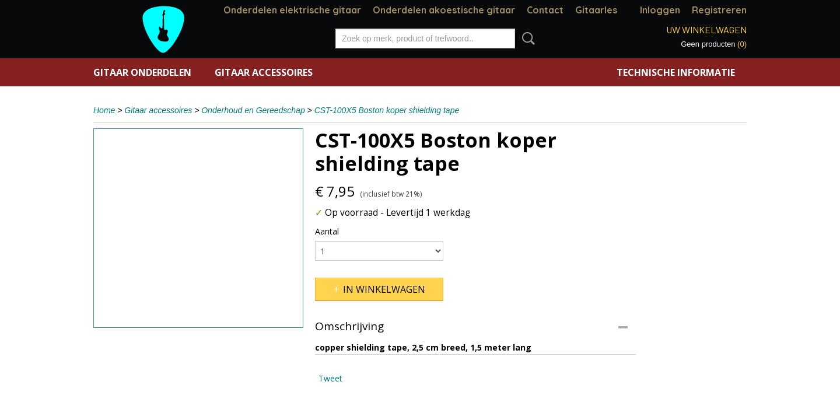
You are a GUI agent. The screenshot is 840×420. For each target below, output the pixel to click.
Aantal (327, 231)
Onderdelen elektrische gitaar (292, 10)
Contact (545, 10)
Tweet (330, 378)
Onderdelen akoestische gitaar (444, 10)
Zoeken (526, 38)
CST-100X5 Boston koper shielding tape (387, 110)
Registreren (719, 10)
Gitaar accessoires (264, 72)
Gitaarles (596, 10)
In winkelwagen (384, 289)
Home (104, 110)
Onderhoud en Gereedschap (252, 110)
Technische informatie (676, 72)
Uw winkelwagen (706, 29)
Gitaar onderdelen (142, 72)
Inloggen (660, 10)
